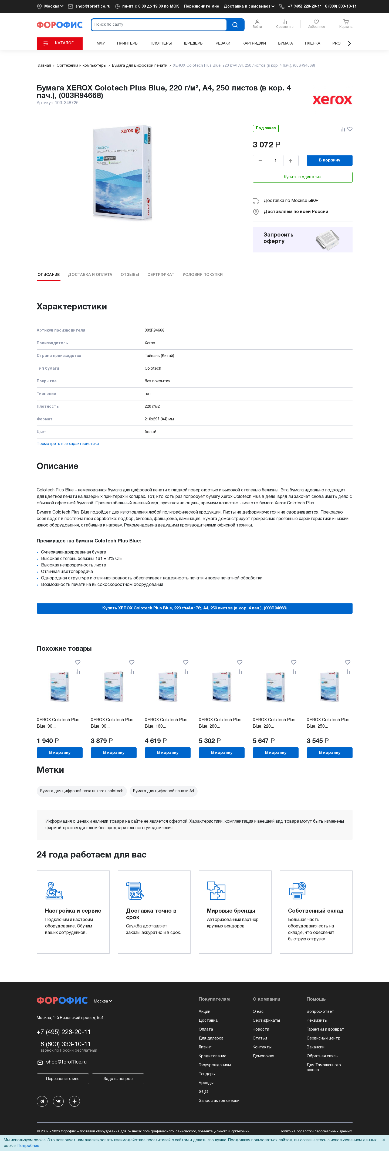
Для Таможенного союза (324, 1067)
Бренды (206, 1083)
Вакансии (315, 1047)
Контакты (262, 1047)
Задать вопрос (118, 1079)
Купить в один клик (302, 177)
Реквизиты (317, 1020)
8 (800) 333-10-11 (341, 6)
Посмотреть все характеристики (68, 444)
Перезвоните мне (201, 6)
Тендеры (207, 1074)
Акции (204, 1012)
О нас (258, 1012)
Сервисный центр (323, 1038)
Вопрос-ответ (320, 1012)
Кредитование (212, 1056)
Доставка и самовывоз (249, 6)
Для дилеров (211, 1038)
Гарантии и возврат (325, 1029)
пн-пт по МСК (150, 6)
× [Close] (383, 1140)
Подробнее (28, 1146)
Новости (261, 1029)
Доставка (208, 1020)
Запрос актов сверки (219, 1101)
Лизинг (205, 1047)
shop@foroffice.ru (92, 6)
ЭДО (203, 1092)
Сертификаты (266, 1020)
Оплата (206, 1029)
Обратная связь (322, 1056)
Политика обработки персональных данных (316, 1131)
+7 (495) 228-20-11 (305, 6)
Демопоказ (263, 1056)
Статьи (260, 1038)
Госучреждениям (215, 1065)
